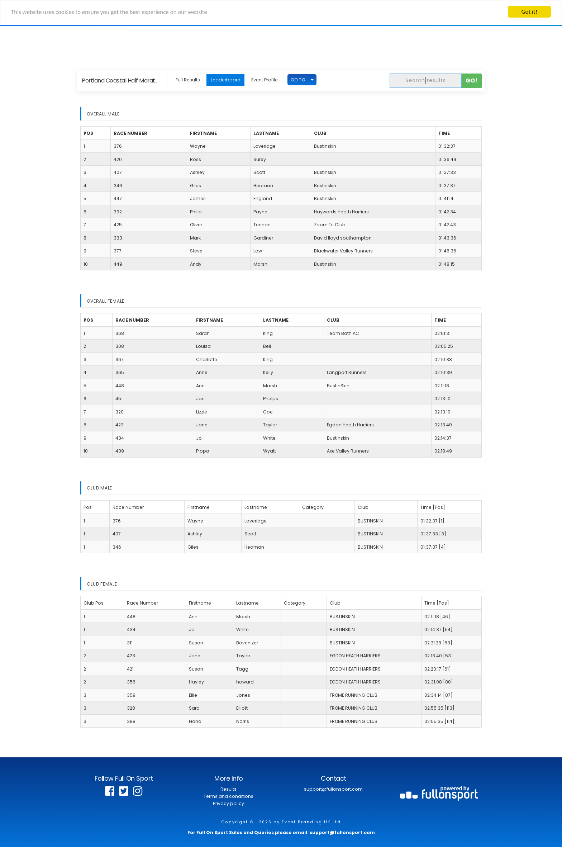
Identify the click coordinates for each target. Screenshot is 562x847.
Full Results (188, 80)
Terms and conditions (228, 796)
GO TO (298, 79)
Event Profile (264, 80)
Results (228, 789)
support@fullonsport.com (333, 789)
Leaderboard (225, 80)
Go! (472, 80)
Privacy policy (228, 803)
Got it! (529, 11)
